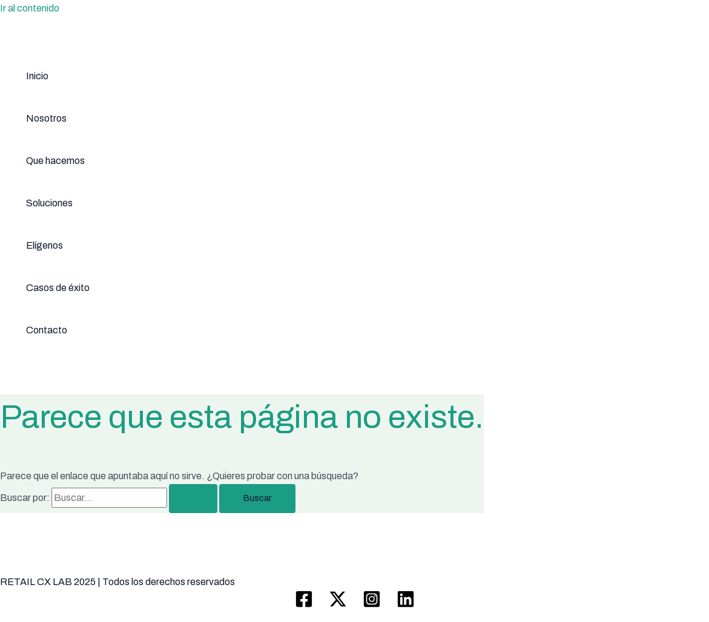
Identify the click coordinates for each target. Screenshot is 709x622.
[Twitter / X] (338, 605)
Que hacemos (55, 161)
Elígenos (44, 245)
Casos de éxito (58, 288)
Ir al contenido (29, 8)
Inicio (37, 76)
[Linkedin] (406, 605)
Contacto (46, 330)
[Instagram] (372, 605)
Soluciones (49, 203)
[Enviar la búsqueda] (193, 498)
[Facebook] (304, 605)
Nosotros (46, 118)
